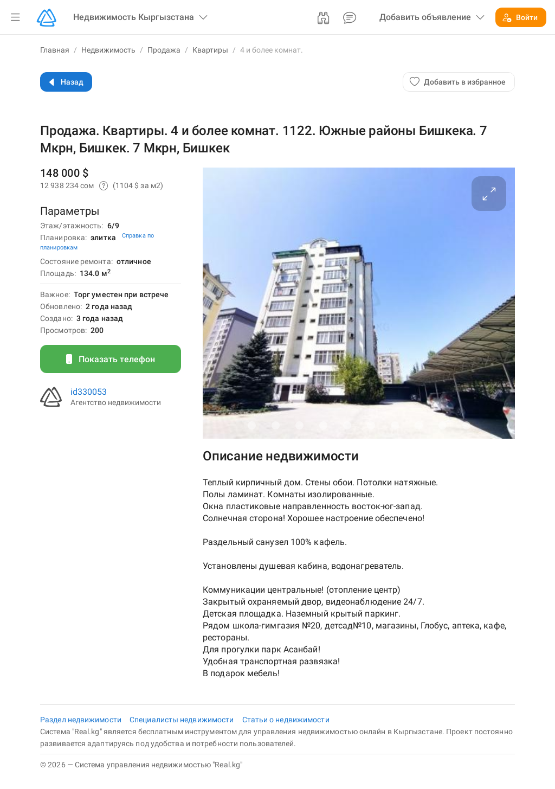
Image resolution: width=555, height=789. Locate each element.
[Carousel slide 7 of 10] (394, 425)
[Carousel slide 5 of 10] (346, 425)
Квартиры (210, 50)
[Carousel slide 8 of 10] (418, 425)
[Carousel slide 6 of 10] (370, 425)
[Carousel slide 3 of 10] (299, 425)
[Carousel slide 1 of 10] (251, 425)
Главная (54, 50)
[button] (15, 17)
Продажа (163, 50)
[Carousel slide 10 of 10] (466, 425)
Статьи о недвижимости (286, 719)
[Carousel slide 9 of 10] (442, 425)
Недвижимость (108, 50)
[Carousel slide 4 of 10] (323, 425)
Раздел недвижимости (81, 719)
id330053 (88, 392)
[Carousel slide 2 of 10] (275, 425)
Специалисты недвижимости (183, 719)
